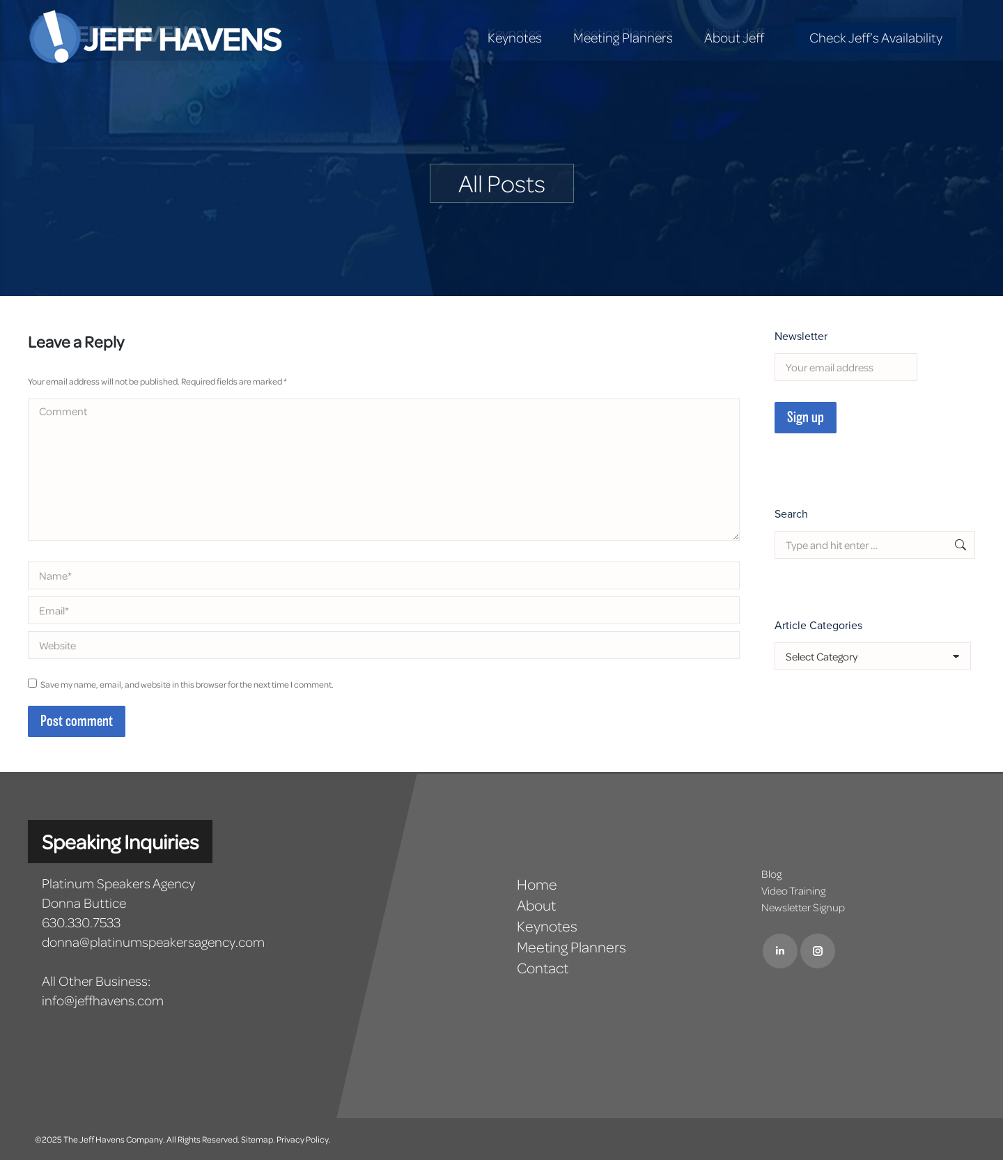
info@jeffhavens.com (103, 1000)
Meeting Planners (571, 946)
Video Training (793, 890)
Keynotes (547, 925)
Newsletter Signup (803, 907)
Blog (771, 873)
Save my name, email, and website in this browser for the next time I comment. (187, 684)
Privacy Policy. (304, 1139)
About (536, 905)
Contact (542, 967)
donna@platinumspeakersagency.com (153, 941)
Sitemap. (258, 1139)
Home (537, 884)
